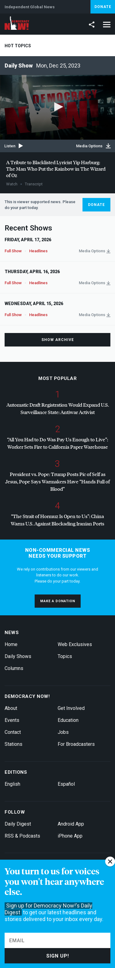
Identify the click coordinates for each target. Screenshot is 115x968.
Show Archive (57, 340)
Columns (14, 668)
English (12, 784)
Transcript (34, 184)
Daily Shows (18, 656)
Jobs (63, 732)
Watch (11, 184)
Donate (102, 7)
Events (12, 720)
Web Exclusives (75, 644)
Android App (71, 824)
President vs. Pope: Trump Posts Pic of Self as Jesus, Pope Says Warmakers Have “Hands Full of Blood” (57, 481)
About (11, 708)
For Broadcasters (76, 744)
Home (11, 644)
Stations (13, 744)
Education (68, 720)
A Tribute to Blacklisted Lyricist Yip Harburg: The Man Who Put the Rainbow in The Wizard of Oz (55, 168)
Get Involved (71, 708)
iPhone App (70, 836)
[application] (57, 107)
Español (66, 784)
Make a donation (57, 601)
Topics (65, 656)
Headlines (38, 251)
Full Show (13, 251)
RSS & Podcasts (22, 836)
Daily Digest (18, 824)
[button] (57, 107)
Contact (13, 732)
